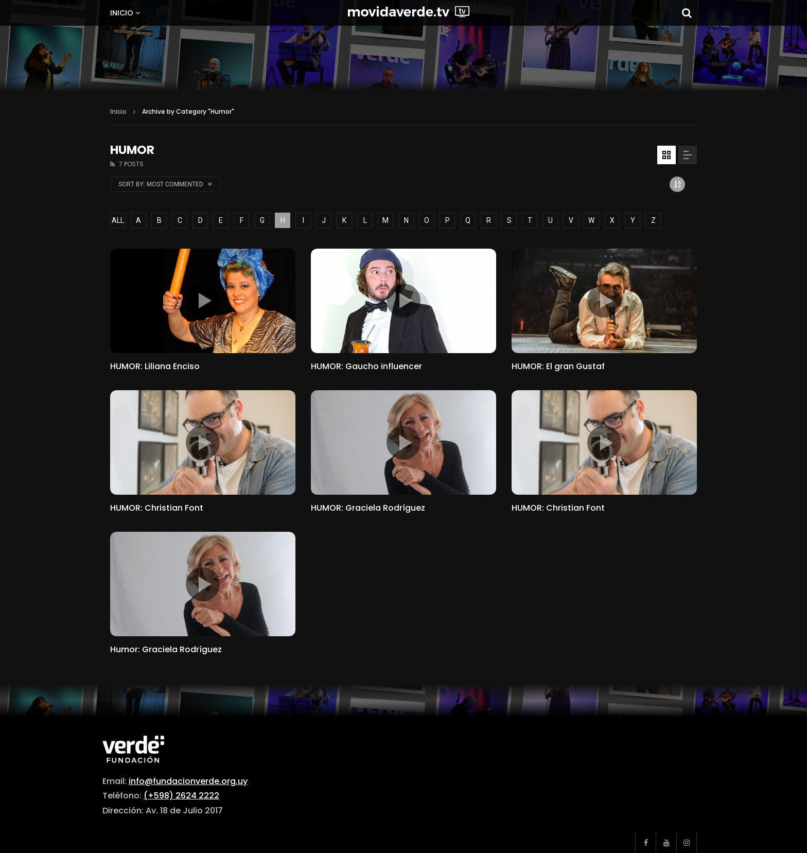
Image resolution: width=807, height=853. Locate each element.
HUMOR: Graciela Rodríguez (368, 508)
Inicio (121, 13)
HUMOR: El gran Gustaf (558, 366)
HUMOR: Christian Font (156, 508)
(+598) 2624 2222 (181, 796)
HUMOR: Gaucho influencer (366, 366)
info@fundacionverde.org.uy (188, 781)
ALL (118, 220)
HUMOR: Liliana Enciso (155, 366)
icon (203, 301)
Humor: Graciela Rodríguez (166, 649)
